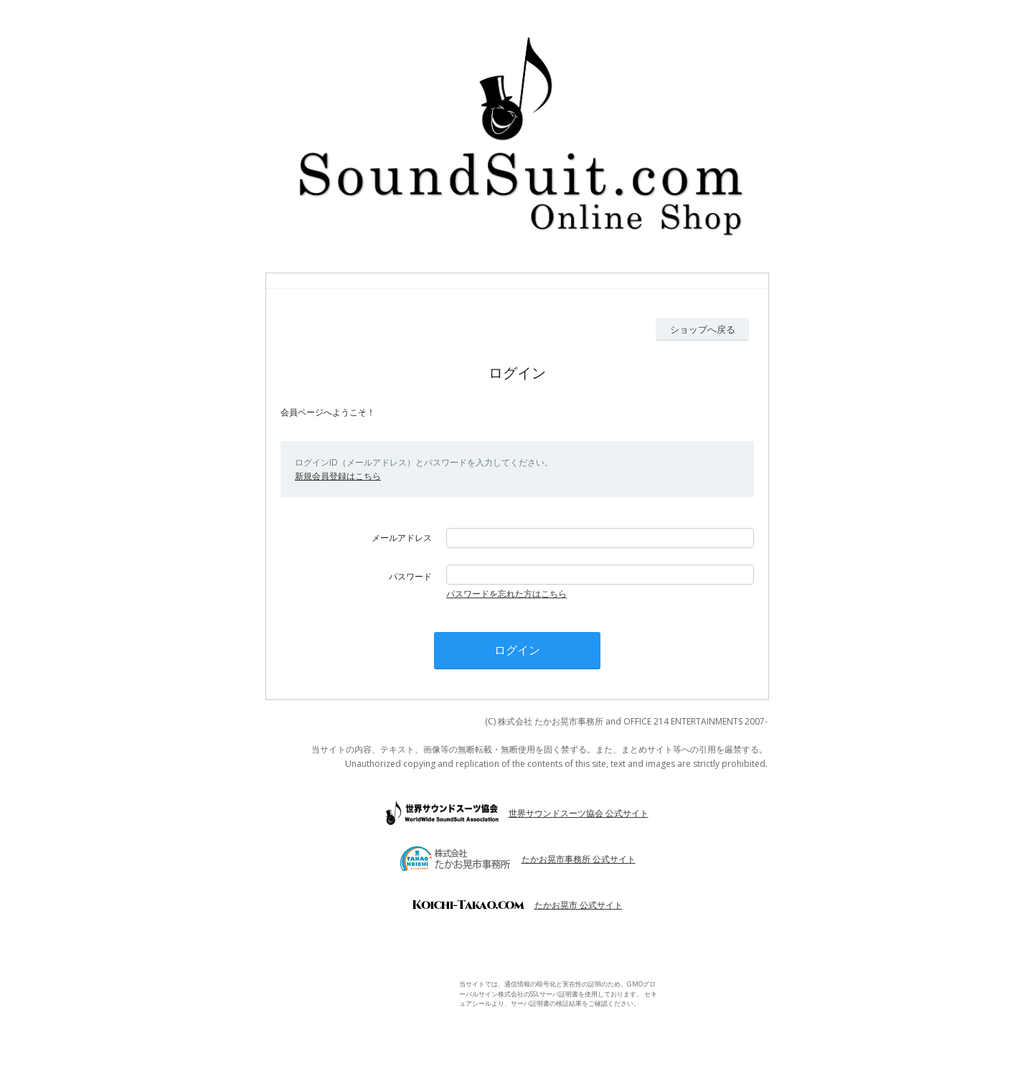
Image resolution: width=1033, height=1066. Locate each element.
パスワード (410, 576)
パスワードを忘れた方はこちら (506, 594)
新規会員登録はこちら (338, 476)
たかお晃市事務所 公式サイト (579, 859)
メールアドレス (402, 538)
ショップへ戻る (702, 329)
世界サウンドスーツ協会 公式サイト (578, 813)
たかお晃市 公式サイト (578, 905)
